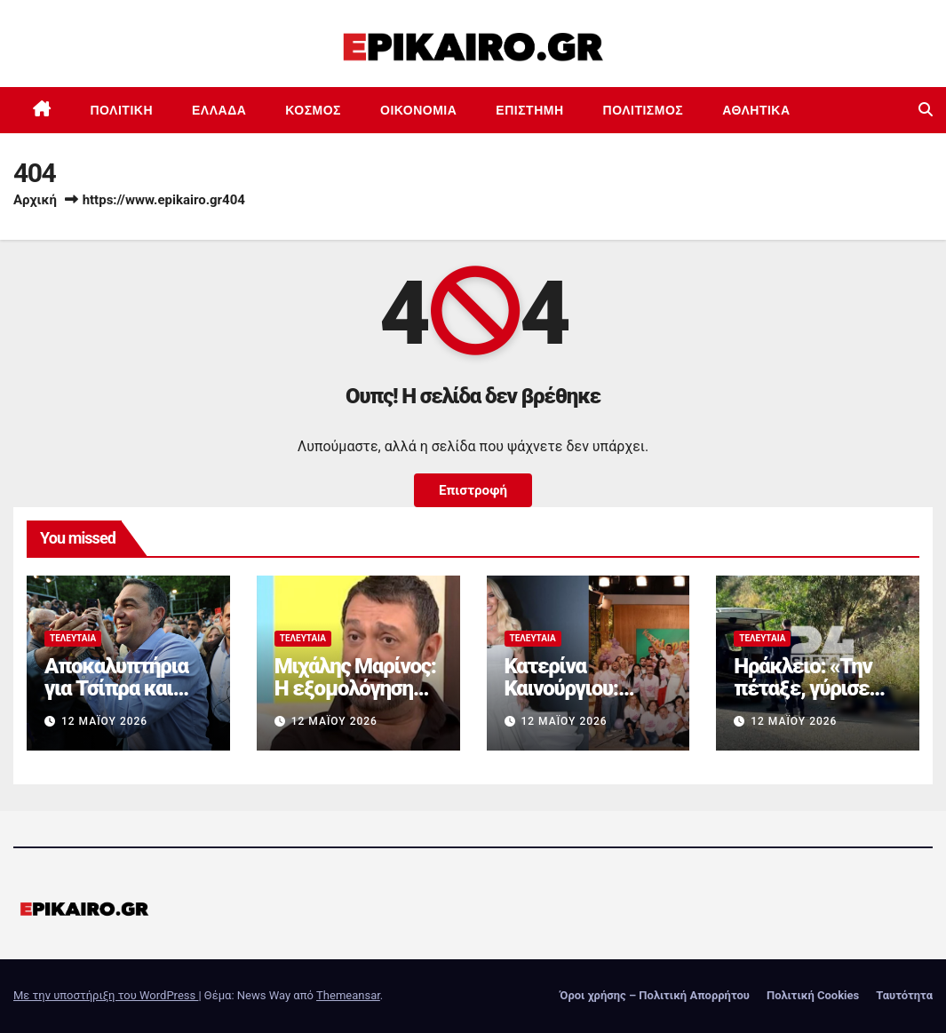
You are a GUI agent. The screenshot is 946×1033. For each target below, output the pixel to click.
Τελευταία (73, 638)
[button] (925, 109)
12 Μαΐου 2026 (104, 721)
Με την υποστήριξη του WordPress (105, 995)
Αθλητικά (756, 110)
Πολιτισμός (643, 110)
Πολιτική (122, 110)
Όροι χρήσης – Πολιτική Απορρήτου (655, 995)
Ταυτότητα (904, 995)
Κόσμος (313, 110)
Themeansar (348, 995)
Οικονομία (418, 110)
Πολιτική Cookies (813, 995)
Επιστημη (529, 110)
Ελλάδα (219, 110)
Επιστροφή (473, 490)
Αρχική (35, 200)
